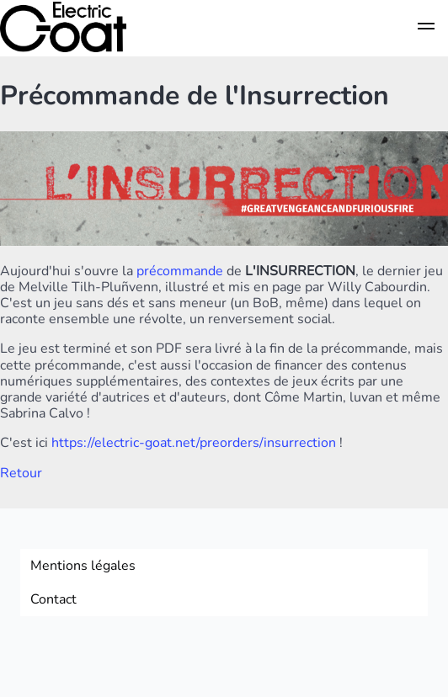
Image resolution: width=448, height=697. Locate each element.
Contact (53, 599)
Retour (21, 473)
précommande (179, 271)
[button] (426, 28)
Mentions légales (83, 565)
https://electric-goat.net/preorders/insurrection (193, 443)
